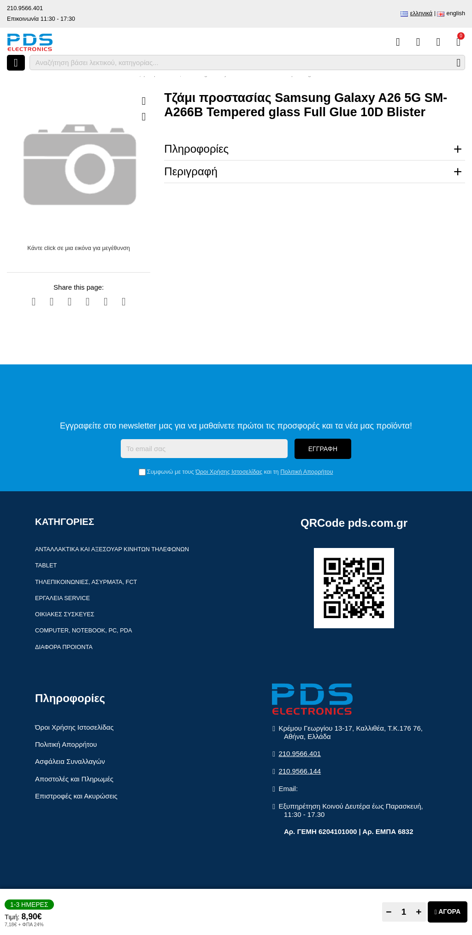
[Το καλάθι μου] (458, 42)
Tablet (46, 565)
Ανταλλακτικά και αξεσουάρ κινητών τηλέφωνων (112, 549)
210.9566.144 (299, 771)
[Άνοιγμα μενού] (16, 63)
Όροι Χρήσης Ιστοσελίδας (228, 471)
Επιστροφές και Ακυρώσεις (76, 796)
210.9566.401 (25, 8)
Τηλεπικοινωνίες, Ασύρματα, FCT (86, 581)
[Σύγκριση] (398, 42)
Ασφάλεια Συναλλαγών (70, 761)
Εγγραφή (322, 449)
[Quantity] (404, 912)
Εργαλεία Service (62, 598)
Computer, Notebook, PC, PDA (83, 630)
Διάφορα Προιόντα (64, 646)
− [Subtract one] (388, 911)
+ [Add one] (418, 911)
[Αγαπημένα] (418, 42)
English (456, 13)
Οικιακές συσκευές (64, 614)
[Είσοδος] (438, 42)
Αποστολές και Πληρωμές (74, 779)
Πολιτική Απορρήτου (306, 471)
